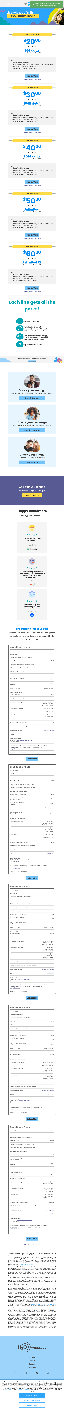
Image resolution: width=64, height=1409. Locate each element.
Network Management (48, 730)
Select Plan (32, 758)
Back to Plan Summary (32, 1244)
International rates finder (26, 1264)
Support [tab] (32, 1364)
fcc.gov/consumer (15, 749)
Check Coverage (32, 430)
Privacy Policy (50, 734)
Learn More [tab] (32, 1367)
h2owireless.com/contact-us (24, 740)
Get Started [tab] (32, 1357)
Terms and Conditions (23, 1329)
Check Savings (32, 398)
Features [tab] (32, 1360)
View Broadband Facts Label (32, 80)
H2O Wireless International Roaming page (43, 1304)
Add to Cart (32, 76)
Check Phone (32, 462)
